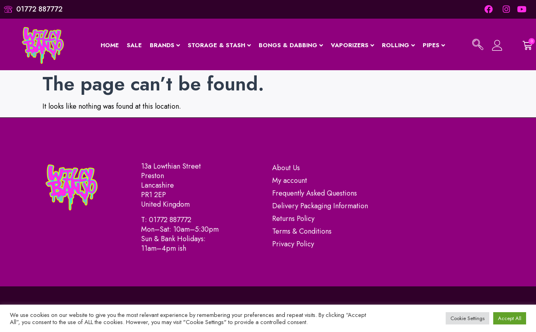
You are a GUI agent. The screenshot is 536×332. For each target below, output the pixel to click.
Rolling (398, 45)
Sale (134, 45)
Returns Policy (293, 218)
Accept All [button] (509, 318)
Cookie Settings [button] (467, 318)
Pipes (434, 45)
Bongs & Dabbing (291, 45)
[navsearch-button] (478, 46)
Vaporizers (352, 45)
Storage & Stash (219, 45)
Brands (165, 45)
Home (110, 45)
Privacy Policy (293, 244)
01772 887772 (170, 220)
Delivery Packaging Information (320, 206)
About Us (286, 168)
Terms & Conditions (302, 231)
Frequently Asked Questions (314, 193)
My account (289, 180)
